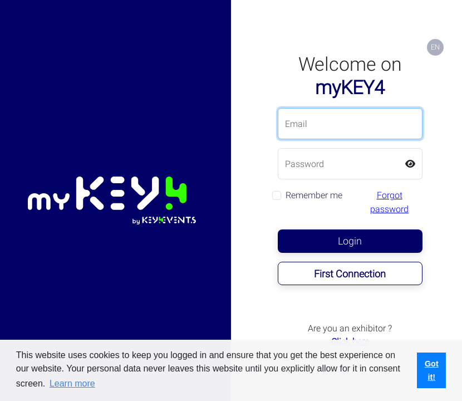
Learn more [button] (72, 383)
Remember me (314, 195)
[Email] (350, 123)
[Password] (338, 163)
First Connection (350, 274)
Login (350, 241)
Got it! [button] (432, 370)
